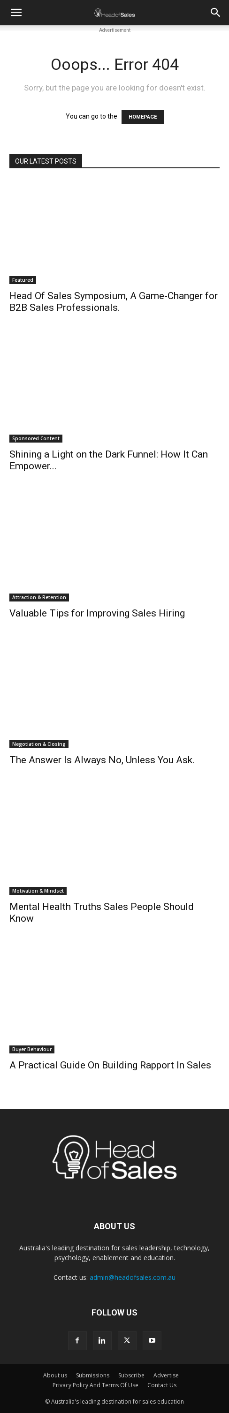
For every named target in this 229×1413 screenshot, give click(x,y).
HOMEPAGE (143, 117)
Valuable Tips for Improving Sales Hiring (97, 613)
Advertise (166, 1375)
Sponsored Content (36, 438)
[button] (16, 12)
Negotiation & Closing (39, 744)
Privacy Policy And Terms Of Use (95, 1385)
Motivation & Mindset (38, 890)
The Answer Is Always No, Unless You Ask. (102, 760)
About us (55, 1375)
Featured (22, 280)
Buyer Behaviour (32, 1049)
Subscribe (131, 1375)
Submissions (92, 1375)
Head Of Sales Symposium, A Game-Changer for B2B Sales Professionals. (113, 301)
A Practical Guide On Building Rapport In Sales (110, 1065)
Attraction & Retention (39, 597)
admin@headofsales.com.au (133, 1277)
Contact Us (161, 1385)
